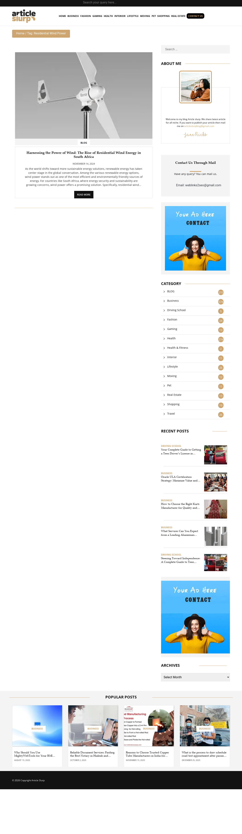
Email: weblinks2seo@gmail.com (198, 185)
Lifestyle (133, 16)
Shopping (163, 16)
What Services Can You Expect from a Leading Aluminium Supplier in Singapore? (179, 533)
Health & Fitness (177, 348)
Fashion (85, 16)
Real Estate (178, 16)
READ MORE (84, 194)
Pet (154, 16)
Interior (120, 16)
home (62, 16)
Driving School (176, 310)
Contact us (195, 16)
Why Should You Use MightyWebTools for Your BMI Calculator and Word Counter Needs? (33, 754)
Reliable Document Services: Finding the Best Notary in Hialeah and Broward (92, 754)
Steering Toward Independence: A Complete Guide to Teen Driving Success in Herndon (180, 560)
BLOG (84, 142)
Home (20, 33)
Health (108, 16)
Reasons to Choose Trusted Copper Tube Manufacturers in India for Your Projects (147, 754)
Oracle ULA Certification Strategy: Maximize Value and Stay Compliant (179, 479)
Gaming (97, 16)
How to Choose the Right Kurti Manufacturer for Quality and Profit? (180, 506)
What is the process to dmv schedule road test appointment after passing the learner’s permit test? (204, 754)
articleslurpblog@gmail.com (199, 126)
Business (73, 16)
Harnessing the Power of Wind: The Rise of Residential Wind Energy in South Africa (84, 155)
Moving (145, 16)
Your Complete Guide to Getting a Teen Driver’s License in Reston (181, 451)
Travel (171, 413)
